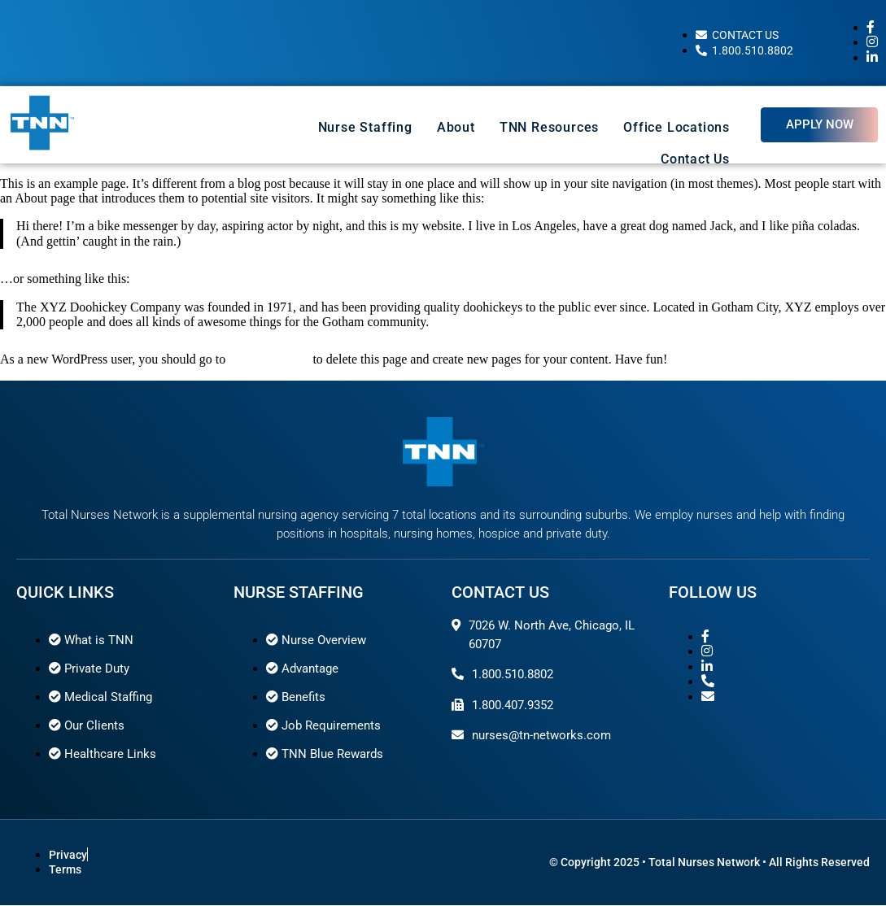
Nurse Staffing (365, 127)
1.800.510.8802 (512, 674)
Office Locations (676, 127)
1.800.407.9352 (512, 705)
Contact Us (695, 159)
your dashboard (269, 359)
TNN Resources (549, 127)
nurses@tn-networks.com (541, 735)
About (456, 127)
